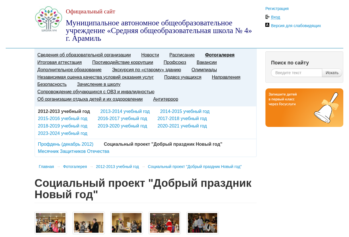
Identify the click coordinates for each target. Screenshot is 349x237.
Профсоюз (175, 62)
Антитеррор (165, 99)
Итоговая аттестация (59, 62)
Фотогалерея (220, 54)
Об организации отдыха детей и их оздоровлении (90, 99)
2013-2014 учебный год (125, 111)
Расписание (182, 54)
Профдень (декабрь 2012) (65, 144)
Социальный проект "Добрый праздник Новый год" (195, 166)
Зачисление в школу (99, 84)
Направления (226, 77)
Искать (332, 72)
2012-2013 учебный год (117, 166)
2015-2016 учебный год (62, 118)
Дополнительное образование (69, 69)
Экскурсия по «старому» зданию (146, 69)
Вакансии (207, 62)
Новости (150, 54)
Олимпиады (204, 69)
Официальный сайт (90, 11)
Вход (275, 17)
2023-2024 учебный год (62, 133)
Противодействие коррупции (122, 62)
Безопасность (52, 84)
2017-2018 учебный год (182, 118)
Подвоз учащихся (183, 77)
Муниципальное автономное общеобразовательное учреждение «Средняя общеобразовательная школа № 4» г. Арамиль (159, 30)
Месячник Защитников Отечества (73, 151)
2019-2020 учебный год (122, 125)
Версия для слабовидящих (296, 25)
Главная (46, 166)
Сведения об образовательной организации (84, 54)
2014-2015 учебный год (185, 111)
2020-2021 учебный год (182, 125)
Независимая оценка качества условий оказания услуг (95, 77)
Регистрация (277, 8)
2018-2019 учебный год (62, 125)
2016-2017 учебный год (122, 118)
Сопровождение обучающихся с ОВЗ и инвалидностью (95, 91)
